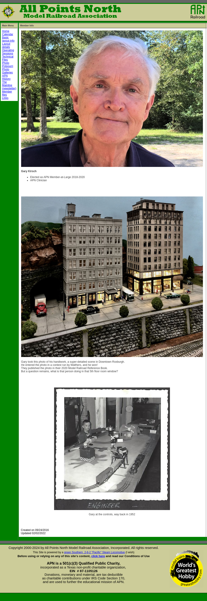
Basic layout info (8, 39)
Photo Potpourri (7, 64)
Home (5, 31)
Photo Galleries (7, 71)
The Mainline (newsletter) (9, 85)
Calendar (7, 34)
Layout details (6, 45)
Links (5, 98)
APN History (6, 77)
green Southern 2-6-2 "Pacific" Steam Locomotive (94, 552)
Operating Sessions (8, 52)
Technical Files (7, 58)
